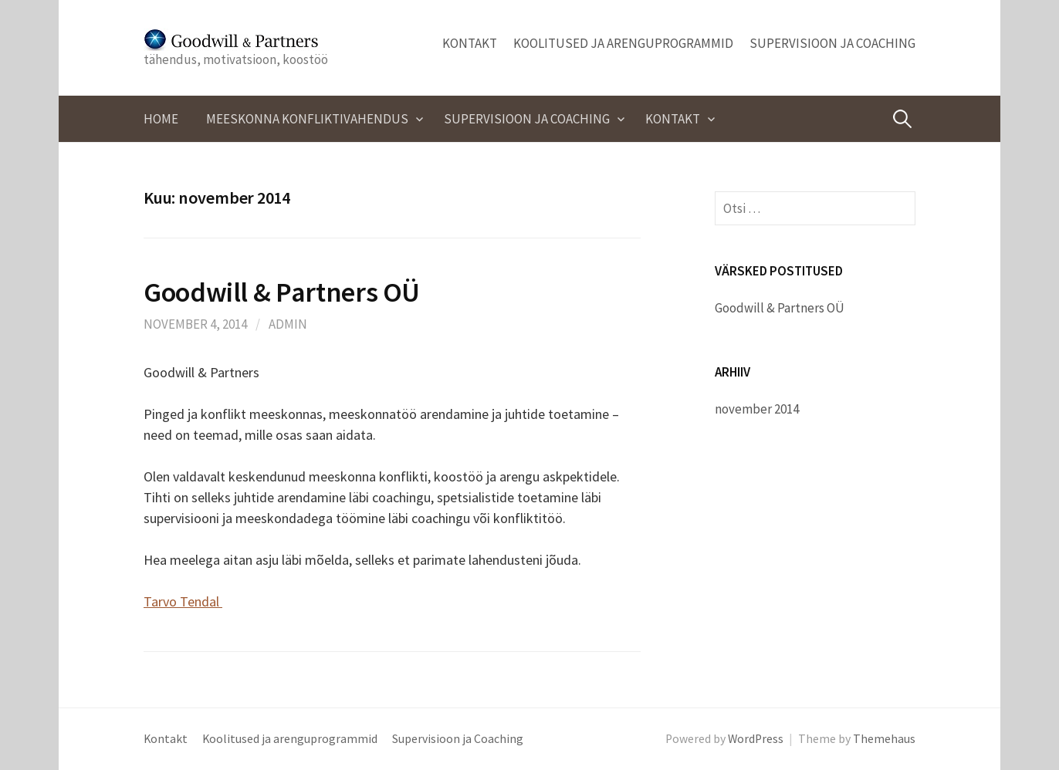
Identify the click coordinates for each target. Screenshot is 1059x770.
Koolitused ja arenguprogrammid (623, 43)
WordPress (755, 738)
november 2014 (757, 408)
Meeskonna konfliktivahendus (307, 118)
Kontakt (469, 43)
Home (161, 118)
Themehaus (884, 738)
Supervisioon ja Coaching (832, 43)
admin (288, 324)
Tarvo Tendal (183, 601)
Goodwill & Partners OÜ (282, 292)
